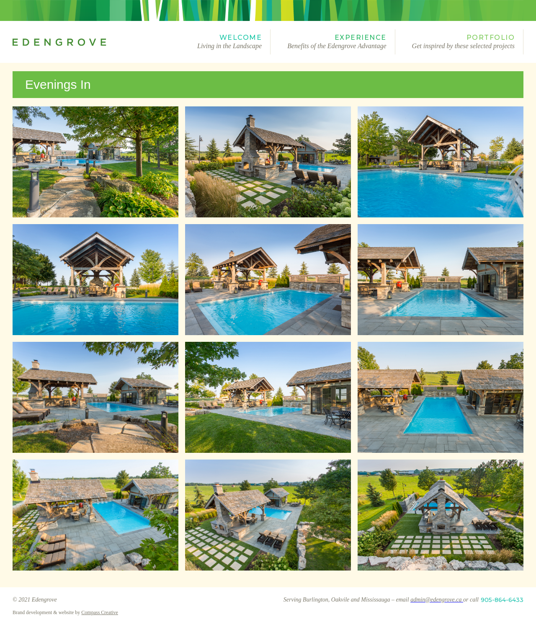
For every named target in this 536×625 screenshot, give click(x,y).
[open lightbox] (95, 161)
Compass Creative (99, 612)
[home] (96, 42)
